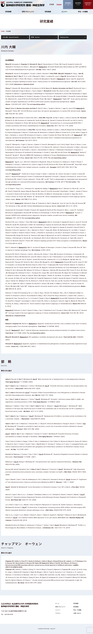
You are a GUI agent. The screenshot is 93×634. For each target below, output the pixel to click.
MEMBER (68, 4)
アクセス (57, 613)
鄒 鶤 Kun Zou (35, 37)
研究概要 (8, 12)
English (59, 4)
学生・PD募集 (77, 610)
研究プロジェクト (28, 12)
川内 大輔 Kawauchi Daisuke (11, 37)
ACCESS (78, 4)
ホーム (57, 603)
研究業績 (48, 12)
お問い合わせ (77, 613)
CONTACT (88, 4)
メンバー (64, 12)
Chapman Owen (64, 37)
